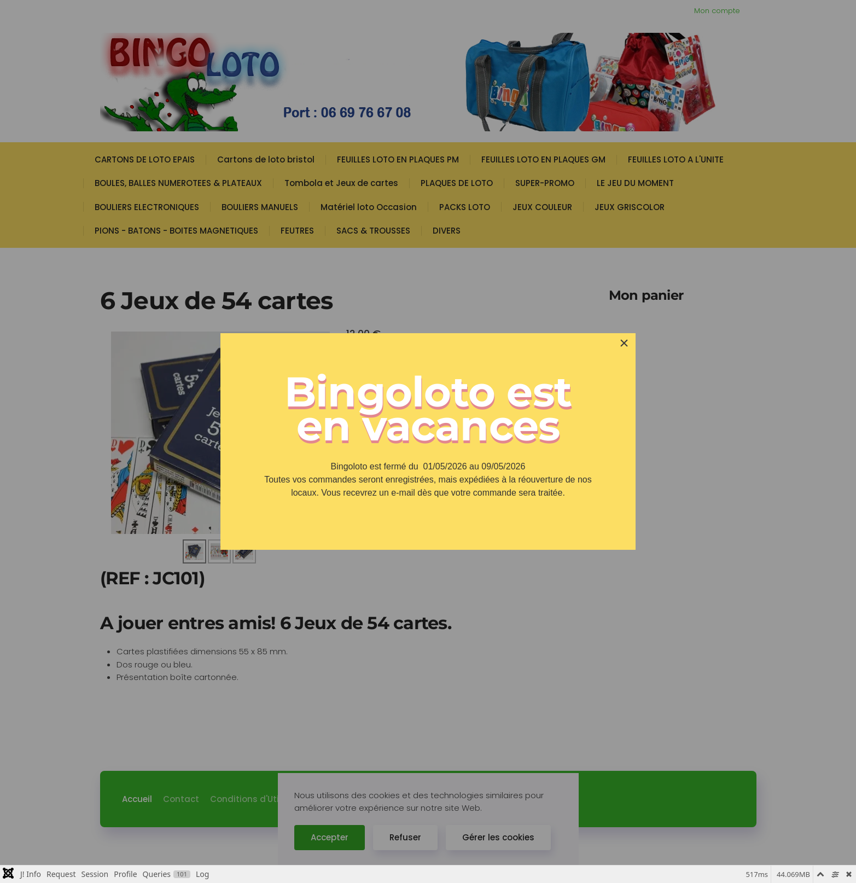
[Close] (624, 343)
